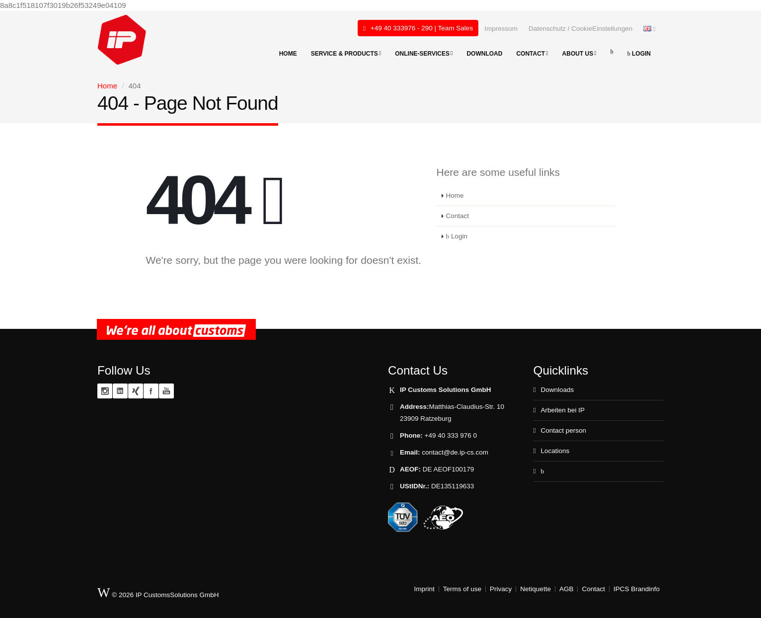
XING (135, 391)
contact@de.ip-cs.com (455, 452)
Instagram (104, 391)
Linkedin (120, 391)
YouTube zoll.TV (166, 391)
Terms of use (462, 589)
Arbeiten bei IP (562, 410)
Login (639, 53)
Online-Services (424, 53)
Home (288, 53)
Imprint (424, 589)
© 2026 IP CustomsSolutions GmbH (158, 593)
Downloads (557, 389)
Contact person (563, 430)
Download (484, 53)
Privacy (501, 589)
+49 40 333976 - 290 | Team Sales (418, 28)
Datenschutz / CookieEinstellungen (580, 28)
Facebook (151, 391)
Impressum (501, 28)
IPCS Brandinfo (636, 589)
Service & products (346, 53)
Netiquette (535, 589)
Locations (554, 451)
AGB (566, 589)
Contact (532, 53)
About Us (579, 53)
